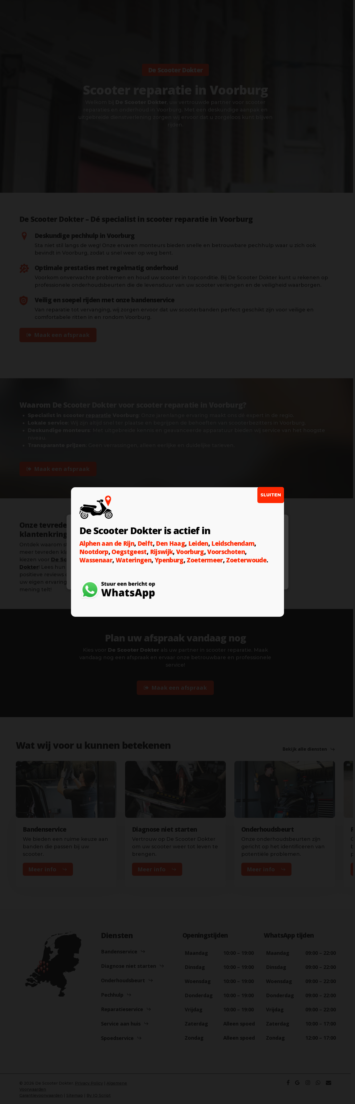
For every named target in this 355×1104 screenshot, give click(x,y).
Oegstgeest (128, 551)
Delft (145, 543)
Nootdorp (93, 551)
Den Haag (170, 543)
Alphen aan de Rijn (106, 543)
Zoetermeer (205, 560)
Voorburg (190, 551)
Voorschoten (226, 551)
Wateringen (133, 560)
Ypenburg (169, 560)
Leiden (198, 543)
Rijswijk (161, 551)
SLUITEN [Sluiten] (270, 495)
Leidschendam (232, 543)
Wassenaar (95, 560)
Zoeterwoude (246, 560)
